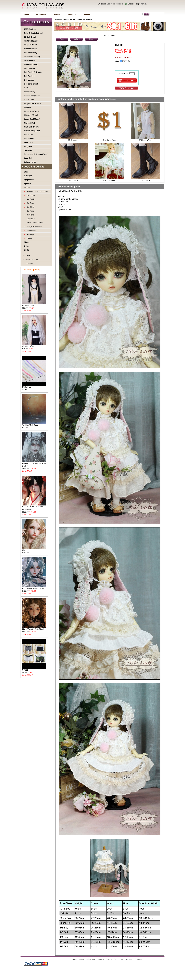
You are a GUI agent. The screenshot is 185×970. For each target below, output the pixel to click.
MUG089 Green (109, 180)
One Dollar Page (109, 140)
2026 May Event (30, 29)
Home (26, 14)
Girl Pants (30, 211)
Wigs (26, 172)
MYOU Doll (28, 135)
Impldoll (27, 107)
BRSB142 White (145, 140)
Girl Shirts (30, 203)
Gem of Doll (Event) (32, 96)
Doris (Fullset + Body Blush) (34, 587)
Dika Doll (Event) (31, 64)
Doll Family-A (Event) (32, 72)
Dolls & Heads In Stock (33, 33)
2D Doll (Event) (30, 37)
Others (29, 238)
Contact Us (71, 14)
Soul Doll (28, 150)
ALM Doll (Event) (31, 41)
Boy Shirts (30, 207)
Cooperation (118, 959)
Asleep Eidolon (30, 49)
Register (119, 4)
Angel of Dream (30, 45)
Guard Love (29, 100)
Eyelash (27, 184)
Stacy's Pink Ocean (33, 227)
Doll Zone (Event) (31, 84)
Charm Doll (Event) (32, 57)
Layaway (56, 14)
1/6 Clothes (77, 20)
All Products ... (29, 264)
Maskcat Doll (29, 123)
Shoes (26, 242)
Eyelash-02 (34, 386)
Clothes (66, 20)
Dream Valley (29, 92)
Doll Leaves (29, 80)
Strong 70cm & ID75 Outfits (37, 191)
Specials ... (27, 256)
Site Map (129, 959)
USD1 (26, 250)
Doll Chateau (29, 68)
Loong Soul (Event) (32, 119)
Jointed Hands (30, 162)
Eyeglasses (29, 180)
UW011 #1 (34, 669)
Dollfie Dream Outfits (34, 223)
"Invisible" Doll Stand (34, 424)
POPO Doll (28, 143)
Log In (109, 4)
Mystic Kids (29, 139)
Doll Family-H (29, 76)
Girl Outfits (30, 195)
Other (26, 246)
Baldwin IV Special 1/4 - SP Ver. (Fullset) (34, 463)
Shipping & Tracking (87, 959)
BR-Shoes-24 (73, 140)
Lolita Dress (31, 231)
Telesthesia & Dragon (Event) (36, 154)
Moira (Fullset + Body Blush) (34, 628)
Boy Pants (30, 215)
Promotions (41, 14)
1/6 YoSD (126, 61)
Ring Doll (28, 146)
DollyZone (28, 88)
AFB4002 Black (34, 304)
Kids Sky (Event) (31, 115)
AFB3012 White (34, 345)
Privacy (109, 959)
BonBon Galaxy (30, 53)
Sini (34, 549)
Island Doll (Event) (31, 111)
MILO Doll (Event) (31, 127)
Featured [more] (31, 269)
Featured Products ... (31, 260)
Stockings (30, 234)
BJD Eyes (28, 176)
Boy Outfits (30, 199)
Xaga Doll (28, 158)
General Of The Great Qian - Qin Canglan (34, 507)
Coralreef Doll (30, 60)
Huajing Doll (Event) (32, 103)
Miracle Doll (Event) (32, 131)
